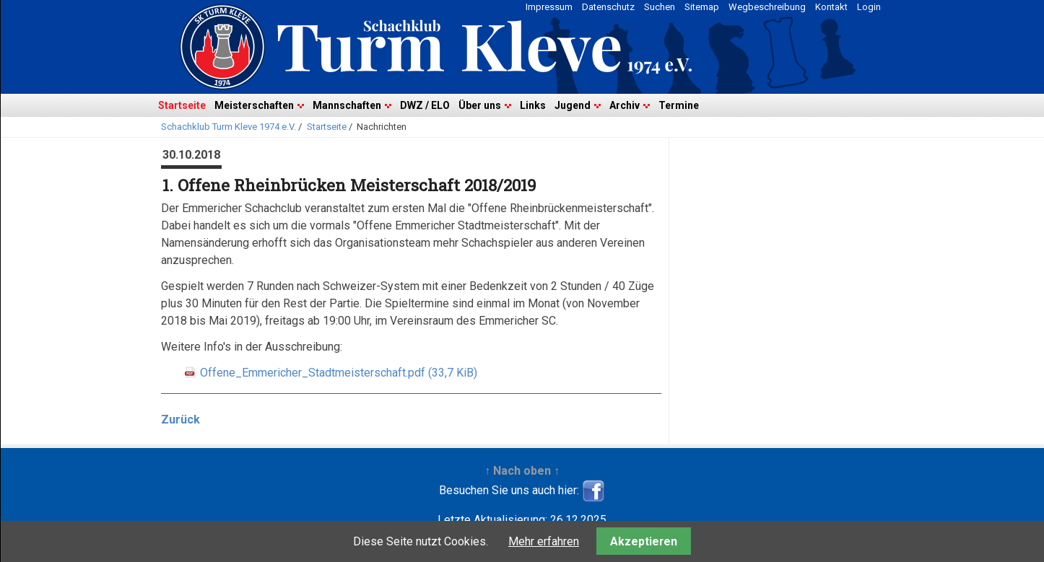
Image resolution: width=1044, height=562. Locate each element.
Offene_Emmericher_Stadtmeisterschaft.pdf (338, 372)
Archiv (624, 105)
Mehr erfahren (543, 541)
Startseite (182, 105)
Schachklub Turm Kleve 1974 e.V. (228, 126)
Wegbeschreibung (767, 6)
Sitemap (701, 6)
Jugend (572, 105)
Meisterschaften (254, 105)
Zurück (180, 419)
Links (533, 105)
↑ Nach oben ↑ (522, 471)
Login (869, 6)
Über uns (479, 105)
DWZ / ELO (425, 105)
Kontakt (831, 6)
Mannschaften (347, 105)
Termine (678, 105)
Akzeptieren (643, 541)
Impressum (549, 6)
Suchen (659, 6)
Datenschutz (608, 6)
